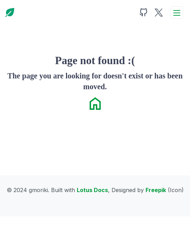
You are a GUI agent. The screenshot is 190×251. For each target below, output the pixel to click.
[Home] (9, 12)
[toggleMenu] (177, 12)
